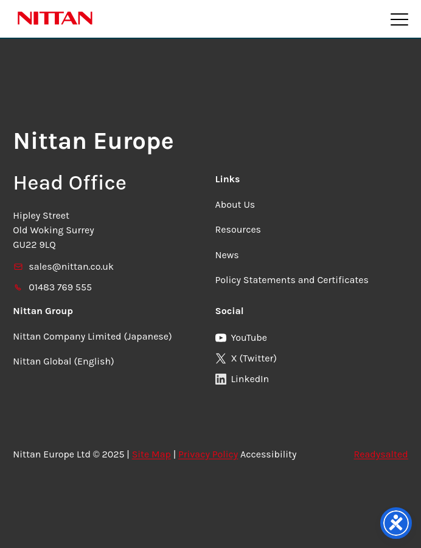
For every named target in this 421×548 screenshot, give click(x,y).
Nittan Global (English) (63, 361)
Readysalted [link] (381, 454)
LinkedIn (242, 379)
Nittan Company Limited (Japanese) (92, 336)
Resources (238, 229)
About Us (235, 204)
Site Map (151, 454)
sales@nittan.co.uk (63, 266)
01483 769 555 (52, 287)
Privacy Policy (208, 454)
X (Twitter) (246, 358)
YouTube (241, 337)
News (227, 255)
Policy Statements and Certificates (292, 280)
